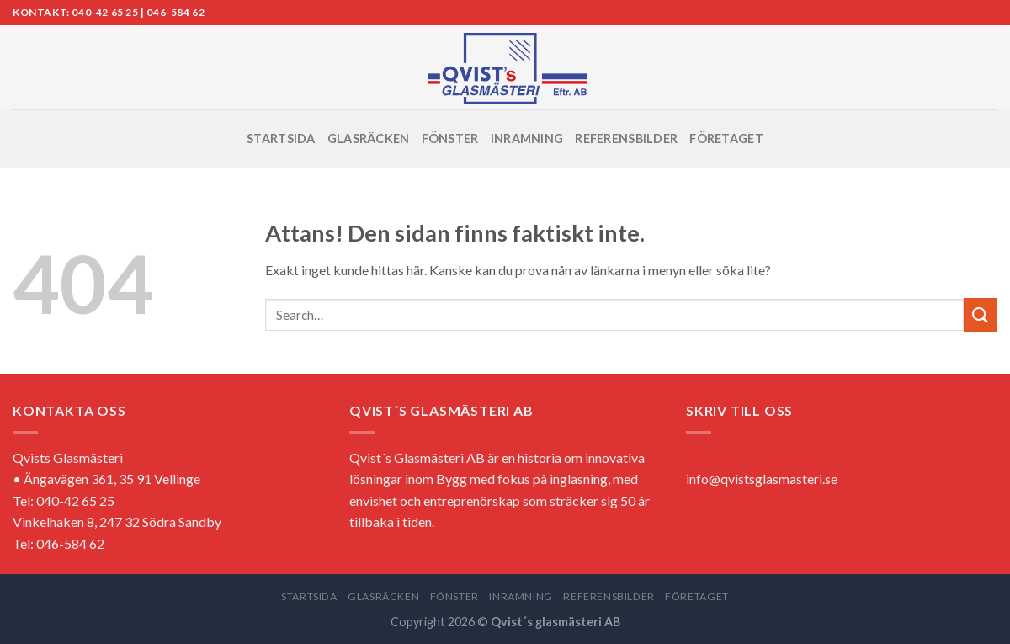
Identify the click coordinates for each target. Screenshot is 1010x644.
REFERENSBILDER (626, 138)
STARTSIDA (281, 138)
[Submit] (980, 314)
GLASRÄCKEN (368, 138)
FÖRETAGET (726, 138)
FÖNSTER (450, 138)
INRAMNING (527, 138)
